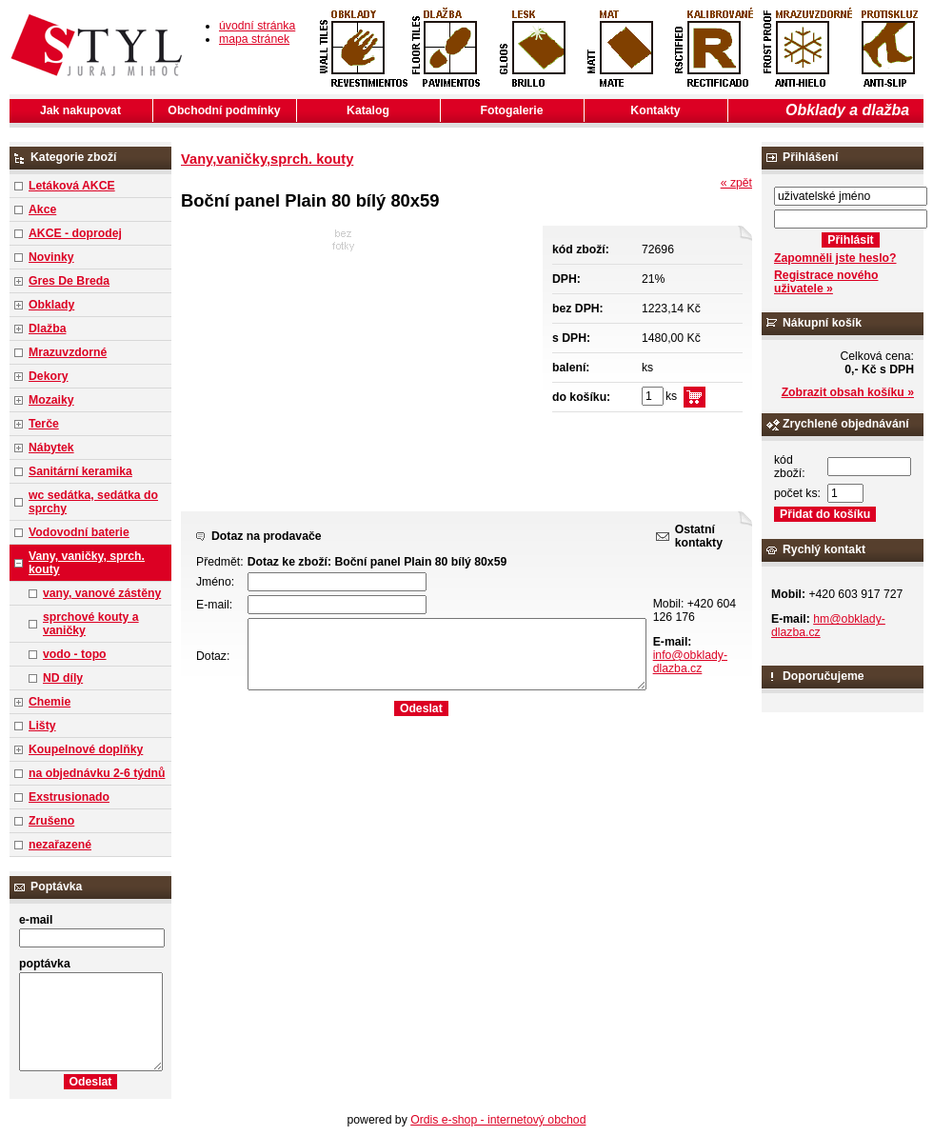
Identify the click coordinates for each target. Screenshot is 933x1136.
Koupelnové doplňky (86, 749)
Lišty (42, 725)
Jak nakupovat (80, 110)
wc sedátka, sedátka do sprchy (93, 501)
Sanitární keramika (80, 471)
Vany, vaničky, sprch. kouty (87, 562)
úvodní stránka (257, 25)
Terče (44, 423)
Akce (42, 209)
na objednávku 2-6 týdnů (97, 773)
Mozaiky (51, 400)
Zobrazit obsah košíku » (848, 392)
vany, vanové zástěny (102, 593)
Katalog (368, 110)
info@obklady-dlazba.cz (690, 661)
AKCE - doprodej (75, 233)
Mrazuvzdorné (68, 352)
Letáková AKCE (72, 185)
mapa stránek (254, 39)
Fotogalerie (512, 110)
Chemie (49, 701)
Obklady (51, 304)
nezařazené (60, 844)
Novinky (51, 257)
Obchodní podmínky (224, 110)
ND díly (63, 678)
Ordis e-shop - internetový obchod (498, 1119)
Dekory (48, 376)
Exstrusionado (69, 797)
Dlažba (47, 328)
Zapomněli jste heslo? (835, 258)
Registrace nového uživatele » (826, 282)
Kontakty (655, 110)
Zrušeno (51, 820)
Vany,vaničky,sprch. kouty (267, 159)
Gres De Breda (69, 281)
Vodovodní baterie (79, 532)
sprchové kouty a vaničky (91, 623)
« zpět (736, 182)
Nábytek (51, 447)
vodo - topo (75, 654)
